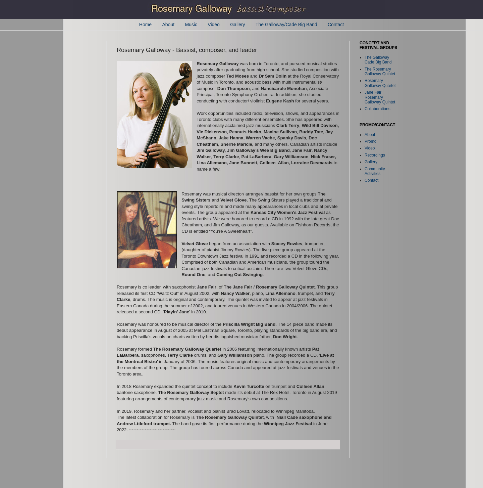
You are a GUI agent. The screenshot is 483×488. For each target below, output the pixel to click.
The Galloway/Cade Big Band (286, 24)
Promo (370, 141)
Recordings (375, 155)
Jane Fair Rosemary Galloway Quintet (380, 97)
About (168, 24)
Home (145, 24)
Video (214, 24)
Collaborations (377, 108)
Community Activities (375, 171)
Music (191, 24)
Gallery (237, 24)
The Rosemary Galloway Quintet (380, 71)
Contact (336, 24)
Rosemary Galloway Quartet (380, 83)
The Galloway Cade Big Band (378, 59)
